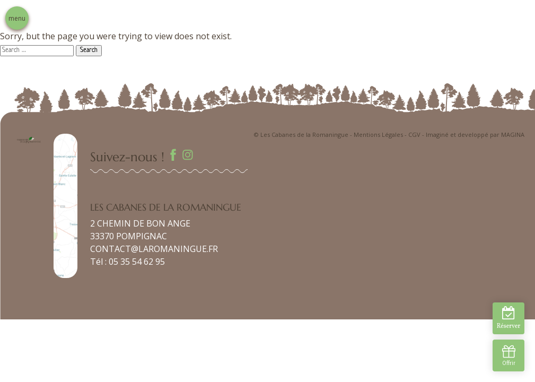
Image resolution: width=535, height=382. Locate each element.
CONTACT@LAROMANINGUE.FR (154, 249)
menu (16, 18)
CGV (414, 134)
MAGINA (512, 134)
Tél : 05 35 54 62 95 (127, 261)
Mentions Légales (378, 134)
